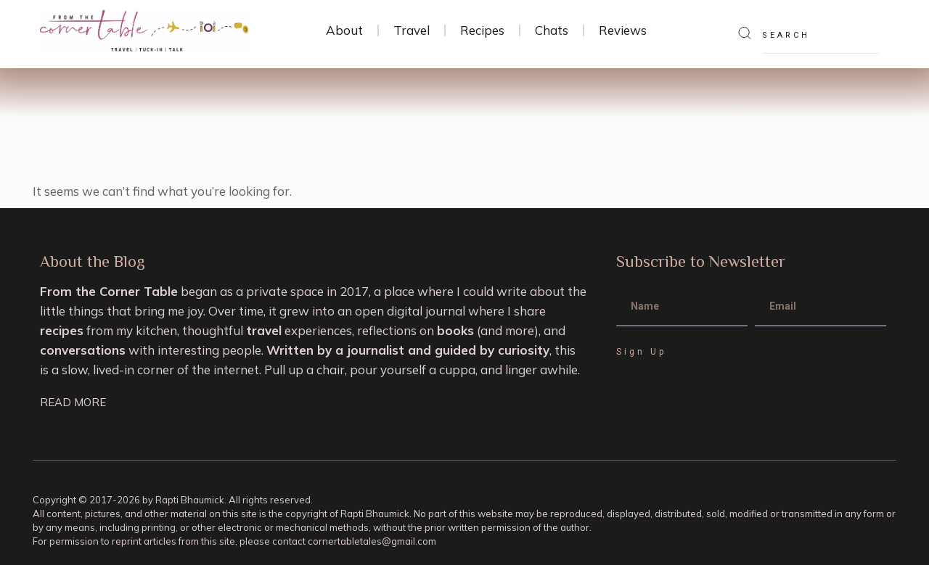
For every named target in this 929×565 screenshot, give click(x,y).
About (344, 30)
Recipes (482, 30)
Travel (411, 30)
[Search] (744, 34)
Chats (551, 30)
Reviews (623, 30)
